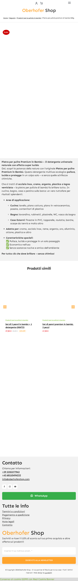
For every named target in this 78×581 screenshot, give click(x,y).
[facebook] (4, 486)
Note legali (8, 521)
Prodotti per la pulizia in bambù (16, 320)
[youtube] (15, 486)
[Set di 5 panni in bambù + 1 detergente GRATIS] (20, 280)
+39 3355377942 (11, 472)
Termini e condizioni (13, 511)
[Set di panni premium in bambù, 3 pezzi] (57, 280)
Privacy (6, 518)
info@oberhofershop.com (16, 479)
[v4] (5, 1)
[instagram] (10, 486)
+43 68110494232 (11, 475)
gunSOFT (48, 573)
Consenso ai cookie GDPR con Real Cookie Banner (27, 579)
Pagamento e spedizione (15, 514)
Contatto (7, 524)
